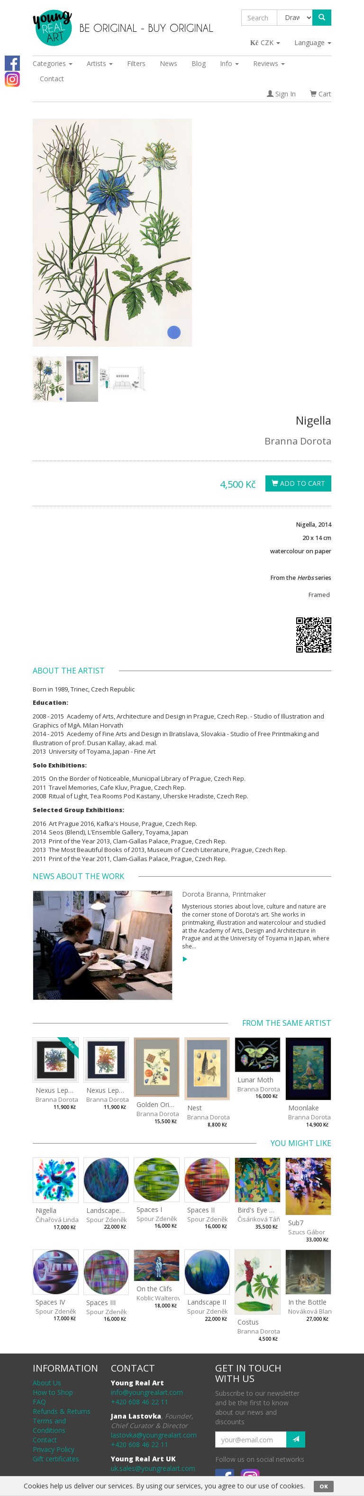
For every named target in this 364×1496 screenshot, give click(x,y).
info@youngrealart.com (147, 1392)
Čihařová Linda (57, 1219)
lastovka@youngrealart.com (154, 1434)
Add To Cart (298, 483)
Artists (100, 63)
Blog (198, 63)
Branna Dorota (297, 441)
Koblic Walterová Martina (172, 1298)
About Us (47, 1382)
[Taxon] (295, 17)
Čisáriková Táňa (260, 1219)
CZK (265, 42)
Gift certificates (56, 1458)
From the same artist (286, 1023)
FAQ (39, 1401)
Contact (52, 78)
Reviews (269, 63)
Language (312, 42)
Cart (320, 93)
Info (229, 63)
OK (323, 1486)
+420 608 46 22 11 (139, 1401)
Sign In (281, 93)
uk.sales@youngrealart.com (153, 1468)
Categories (53, 63)
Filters (136, 63)
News (168, 63)
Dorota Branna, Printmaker (224, 894)
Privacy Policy (53, 1449)
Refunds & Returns (62, 1411)
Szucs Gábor (306, 1232)
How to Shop (53, 1392)
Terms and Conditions (49, 1425)
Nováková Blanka (313, 1311)
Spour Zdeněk (106, 1219)
